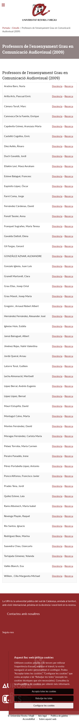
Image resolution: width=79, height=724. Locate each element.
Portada (6, 28)
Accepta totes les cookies (44, 691)
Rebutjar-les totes (43, 698)
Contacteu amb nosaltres (23, 614)
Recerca (68, 86)
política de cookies (31, 684)
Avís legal (42, 715)
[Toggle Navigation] (3, 5)
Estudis (15, 28)
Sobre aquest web (47, 719)
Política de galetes (59, 715)
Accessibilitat (29, 719)
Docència (57, 86)
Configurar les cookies (43, 705)
